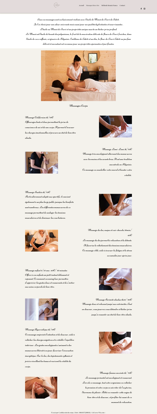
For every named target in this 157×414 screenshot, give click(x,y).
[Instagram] (144, 9)
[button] (109, 5)
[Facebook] (141, 9)
